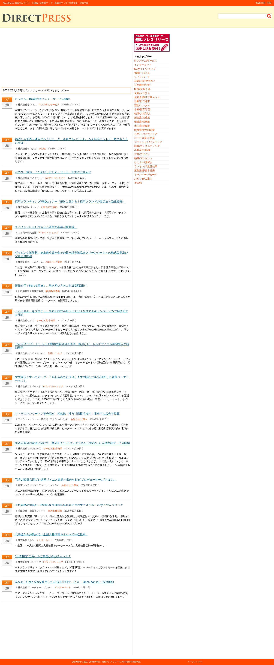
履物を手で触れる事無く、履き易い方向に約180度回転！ (51, 285)
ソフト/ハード (142, 76)
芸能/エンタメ (55, 353)
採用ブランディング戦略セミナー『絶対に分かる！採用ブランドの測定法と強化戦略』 (70, 201)
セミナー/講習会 (143, 162)
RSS (269, 3)
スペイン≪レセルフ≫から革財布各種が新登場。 (46, 227)
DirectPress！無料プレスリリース (105, 662)
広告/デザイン (142, 154)
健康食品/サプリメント (147, 97)
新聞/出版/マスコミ (144, 81)
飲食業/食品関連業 (144, 129)
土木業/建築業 (55, 510)
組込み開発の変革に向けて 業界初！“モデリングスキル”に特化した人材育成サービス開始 (72, 443)
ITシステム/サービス (49, 104)
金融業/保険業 (142, 121)
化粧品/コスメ (142, 93)
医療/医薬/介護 (142, 89)
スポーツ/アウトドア (145, 133)
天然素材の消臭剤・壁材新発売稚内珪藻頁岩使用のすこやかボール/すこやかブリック (69, 505)
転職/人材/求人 (142, 113)
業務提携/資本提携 (144, 170)
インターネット (44, 540)
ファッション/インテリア (148, 142)
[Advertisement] (66, 58)
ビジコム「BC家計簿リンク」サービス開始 (42, 98)
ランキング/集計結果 (145, 166)
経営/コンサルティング (147, 146)
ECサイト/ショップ (55, 177)
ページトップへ (195, 662)
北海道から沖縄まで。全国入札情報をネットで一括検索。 (51, 534)
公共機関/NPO (142, 85)
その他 (42, 148)
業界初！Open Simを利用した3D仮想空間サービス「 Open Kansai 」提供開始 (64, 581)
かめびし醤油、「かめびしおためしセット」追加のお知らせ (53, 172)
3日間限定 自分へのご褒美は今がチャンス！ (43, 556)
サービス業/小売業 (45, 320)
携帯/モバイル (142, 72)
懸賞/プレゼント (143, 158)
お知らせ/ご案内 (49, 207)
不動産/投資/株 (142, 150)
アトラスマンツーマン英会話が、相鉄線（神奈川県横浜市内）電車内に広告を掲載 (67, 413)
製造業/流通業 (53, 291)
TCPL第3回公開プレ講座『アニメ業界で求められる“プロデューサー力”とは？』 (65, 479)
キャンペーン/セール (145, 174)
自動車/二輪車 (142, 101)
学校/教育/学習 (142, 109)
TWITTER (260, 3)
